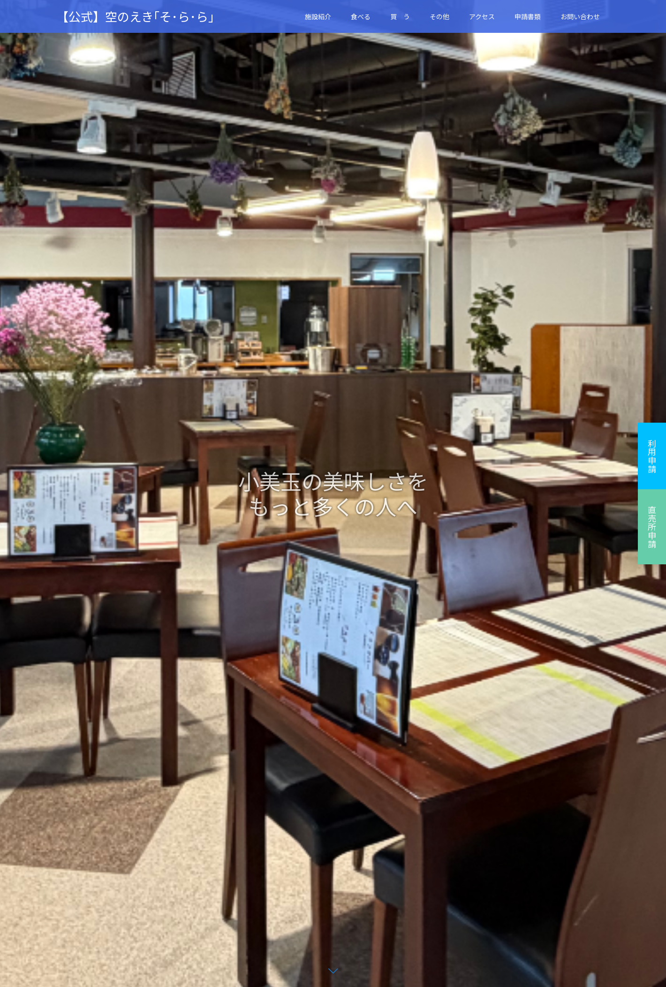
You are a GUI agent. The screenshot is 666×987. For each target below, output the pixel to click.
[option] (333, 493)
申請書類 (528, 16)
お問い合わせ (580, 16)
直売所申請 (652, 527)
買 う (400, 16)
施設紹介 (318, 16)
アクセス (482, 16)
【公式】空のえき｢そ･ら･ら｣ (135, 16)
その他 (439, 16)
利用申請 (652, 456)
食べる (361, 16)
